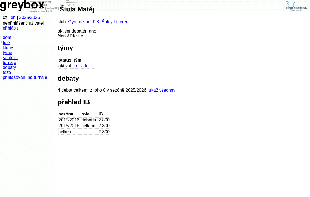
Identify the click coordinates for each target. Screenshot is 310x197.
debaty (9, 67)
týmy (7, 52)
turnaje (9, 62)
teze (7, 72)
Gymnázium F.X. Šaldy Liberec (98, 21)
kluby (8, 47)
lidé (6, 42)
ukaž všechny (162, 90)
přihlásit (10, 28)
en (13, 17)
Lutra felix (83, 65)
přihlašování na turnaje (25, 77)
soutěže (10, 57)
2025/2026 (29, 17)
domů (8, 37)
